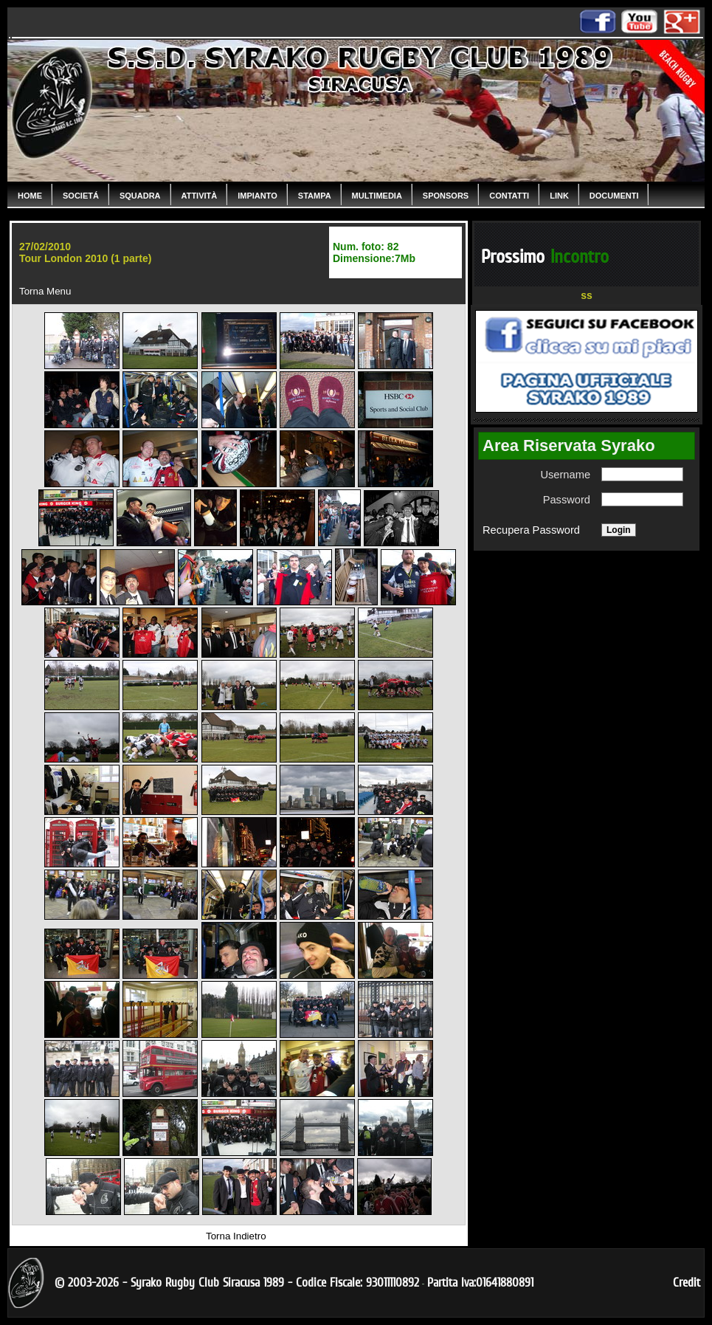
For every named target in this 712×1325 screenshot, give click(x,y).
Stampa (314, 195)
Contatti (509, 195)
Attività (200, 195)
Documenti (614, 195)
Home (30, 195)
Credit (686, 1283)
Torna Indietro (236, 1236)
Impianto (257, 195)
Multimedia (377, 195)
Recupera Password (531, 530)
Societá (81, 195)
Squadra (140, 195)
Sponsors (446, 195)
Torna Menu (45, 291)
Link (559, 195)
